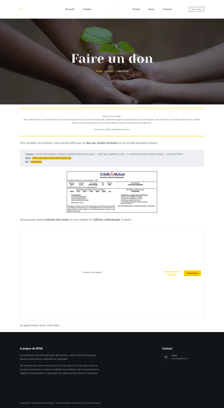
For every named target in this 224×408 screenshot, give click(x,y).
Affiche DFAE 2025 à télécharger (172, 273)
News (151, 9)
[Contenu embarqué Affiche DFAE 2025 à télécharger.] (92, 272)
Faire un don (196, 9)
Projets (136, 9)
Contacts (167, 9)
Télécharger (192, 273)
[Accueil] (69, 9)
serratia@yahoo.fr (180, 358)
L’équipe (87, 9)
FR (21, 9)
